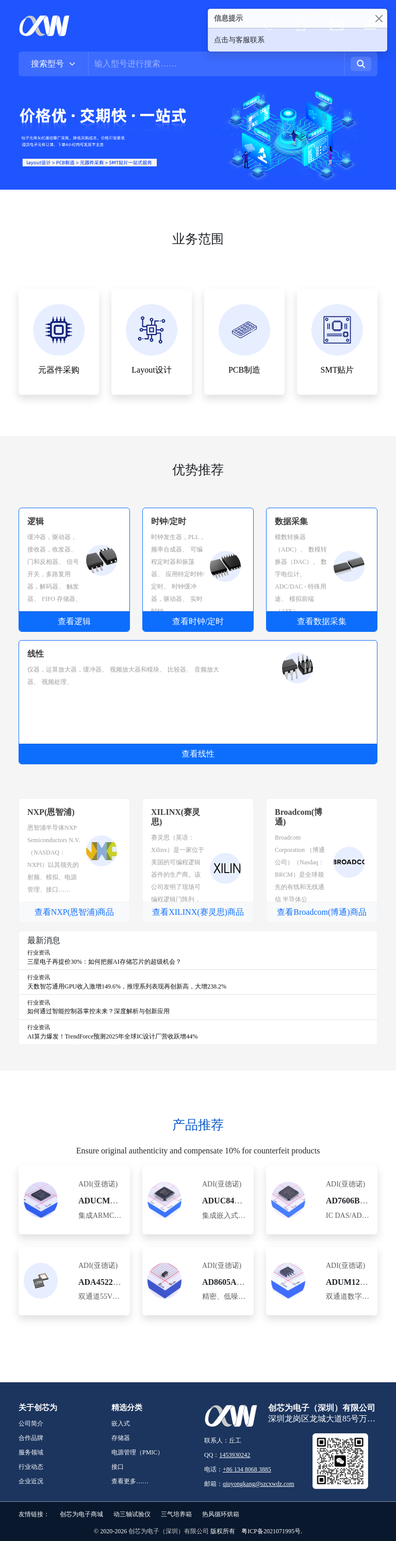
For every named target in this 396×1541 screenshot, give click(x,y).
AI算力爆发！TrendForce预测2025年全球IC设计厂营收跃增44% (112, 1036)
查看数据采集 (321, 621)
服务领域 (31, 1452)
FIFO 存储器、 (61, 598)
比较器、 (180, 669)
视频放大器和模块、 (138, 669)
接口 (117, 1466)
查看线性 (198, 753)
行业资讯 (38, 952)
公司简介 (31, 1423)
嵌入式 (120, 1423)
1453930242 (234, 1455)
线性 (35, 653)
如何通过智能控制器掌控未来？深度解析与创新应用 (98, 1011)
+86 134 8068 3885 (247, 1469)
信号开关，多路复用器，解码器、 (53, 574)
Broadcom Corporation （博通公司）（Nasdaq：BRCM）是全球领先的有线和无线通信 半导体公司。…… (300, 874)
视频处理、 (57, 681)
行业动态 (31, 1466)
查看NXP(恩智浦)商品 (74, 912)
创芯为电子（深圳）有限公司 (168, 1531)
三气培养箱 (176, 1514)
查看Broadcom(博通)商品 (321, 912)
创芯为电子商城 (81, 1514)
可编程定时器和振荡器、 (177, 562)
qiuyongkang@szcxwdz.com (258, 1483)
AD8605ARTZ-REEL (240, 1282)
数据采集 (291, 521)
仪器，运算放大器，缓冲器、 (67, 669)
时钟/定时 (168, 521)
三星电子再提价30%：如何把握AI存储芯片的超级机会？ (104, 961)
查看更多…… (129, 1481)
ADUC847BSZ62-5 (235, 1200)
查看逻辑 (74, 621)
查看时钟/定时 (198, 621)
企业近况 (31, 1481)
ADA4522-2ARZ (107, 1282)
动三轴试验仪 (132, 1514)
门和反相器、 (45, 561)
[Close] (378, 18)
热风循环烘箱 (220, 1514)
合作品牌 (31, 1438)
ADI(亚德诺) (98, 1184)
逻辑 (35, 521)
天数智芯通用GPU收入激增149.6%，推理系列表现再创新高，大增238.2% (126, 986)
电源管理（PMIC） (137, 1452)
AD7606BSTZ (350, 1200)
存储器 (120, 1438)
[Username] (216, 64)
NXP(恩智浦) (51, 812)
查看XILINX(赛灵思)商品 (198, 912)
